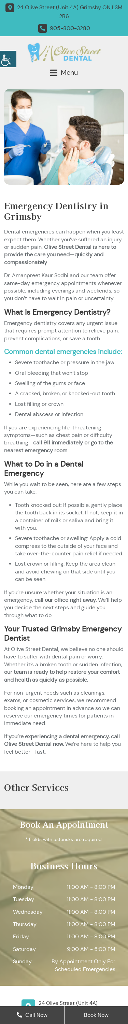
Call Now (32, 1015)
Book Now (96, 1015)
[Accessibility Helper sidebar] (8, 58)
